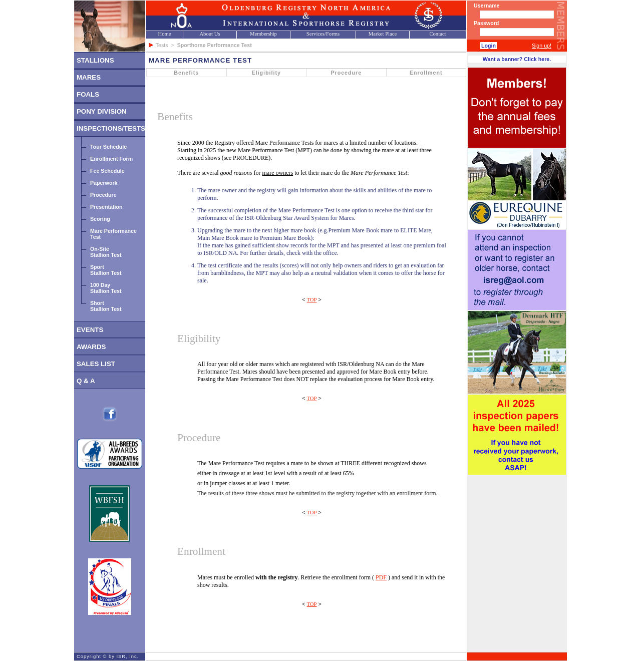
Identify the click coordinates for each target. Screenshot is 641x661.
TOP (312, 299)
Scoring (100, 219)
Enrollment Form (111, 159)
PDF (381, 577)
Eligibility (266, 73)
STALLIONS (95, 60)
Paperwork (104, 183)
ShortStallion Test (106, 306)
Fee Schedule (107, 171)
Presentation (106, 207)
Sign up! (541, 46)
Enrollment (426, 73)
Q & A (86, 381)
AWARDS (91, 347)
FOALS (88, 94)
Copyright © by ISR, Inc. (108, 656)
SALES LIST (96, 364)
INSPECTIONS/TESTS (111, 128)
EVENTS (90, 330)
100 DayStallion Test (106, 288)
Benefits (186, 73)
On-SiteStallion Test (106, 252)
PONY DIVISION (102, 111)
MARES (89, 77)
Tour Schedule (108, 147)
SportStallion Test (106, 270)
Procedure (103, 195)
